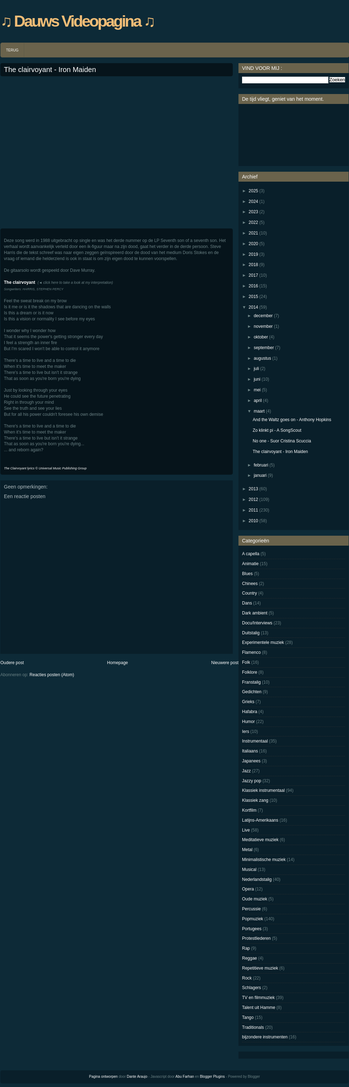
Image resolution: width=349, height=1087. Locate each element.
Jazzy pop (251, 780)
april (258, 400)
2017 (253, 275)
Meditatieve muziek (260, 839)
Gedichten (252, 691)
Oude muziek (254, 898)
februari (261, 465)
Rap (246, 948)
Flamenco (251, 652)
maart (259, 411)
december (263, 315)
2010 (253, 520)
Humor (248, 721)
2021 (253, 233)
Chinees (250, 583)
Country (249, 593)
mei (257, 389)
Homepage (117, 662)
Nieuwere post (224, 662)
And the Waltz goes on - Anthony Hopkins (292, 419)
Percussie (251, 908)
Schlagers (251, 987)
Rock (247, 978)
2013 (253, 488)
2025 (253, 190)
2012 (253, 499)
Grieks (248, 701)
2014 (253, 307)
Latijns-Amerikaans (260, 820)
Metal (247, 849)
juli (256, 368)
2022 (253, 222)
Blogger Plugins (212, 1076)
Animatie (250, 563)
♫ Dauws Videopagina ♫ (77, 21)
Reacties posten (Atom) (51, 674)
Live (246, 830)
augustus (262, 358)
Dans (247, 603)
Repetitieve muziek (260, 968)
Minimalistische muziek (264, 859)
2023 (253, 211)
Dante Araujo (137, 1076)
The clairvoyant (19, 282)
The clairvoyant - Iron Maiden (50, 69)
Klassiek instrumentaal (263, 790)
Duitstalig (250, 632)
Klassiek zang (255, 800)
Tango (248, 1017)
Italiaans (250, 751)
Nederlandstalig (257, 879)
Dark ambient (254, 613)
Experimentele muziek (263, 642)
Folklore (249, 672)
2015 (253, 296)
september (264, 347)
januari (260, 475)
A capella (250, 553)
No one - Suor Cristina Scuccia (282, 440)
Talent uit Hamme (258, 1007)
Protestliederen (256, 938)
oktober (261, 337)
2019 (253, 254)
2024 (253, 201)
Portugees (252, 928)
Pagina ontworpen (103, 1076)
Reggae (249, 958)
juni (257, 379)
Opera (248, 889)
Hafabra (249, 711)
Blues (247, 573)
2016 (253, 285)
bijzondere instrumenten (265, 1036)
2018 (253, 264)
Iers (245, 731)
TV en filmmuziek (258, 997)
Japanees (251, 760)
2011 (253, 510)
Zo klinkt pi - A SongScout (277, 430)
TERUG (12, 50)
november (263, 326)
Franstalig (251, 682)
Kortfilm (249, 810)
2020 (253, 243)
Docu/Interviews (257, 622)
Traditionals (253, 1027)
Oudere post (12, 662)
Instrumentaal (255, 741)
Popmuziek (252, 918)
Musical (249, 869)
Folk (246, 662)
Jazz (246, 770)
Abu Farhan (185, 1076)
